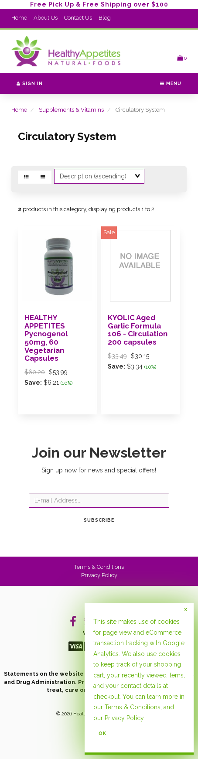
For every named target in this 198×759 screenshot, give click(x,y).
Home (19, 17)
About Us (46, 17)
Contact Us (78, 17)
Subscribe (99, 520)
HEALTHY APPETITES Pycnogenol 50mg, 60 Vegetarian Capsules (46, 337)
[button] (182, 58)
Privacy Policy (99, 575)
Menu (170, 83)
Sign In (30, 83)
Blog (105, 17)
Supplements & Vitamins (71, 109)
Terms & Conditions (99, 567)
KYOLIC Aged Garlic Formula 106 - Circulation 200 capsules (137, 329)
